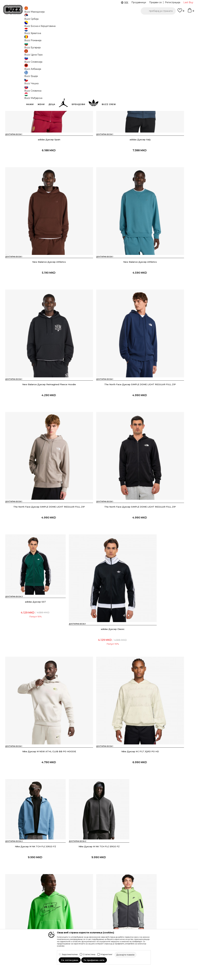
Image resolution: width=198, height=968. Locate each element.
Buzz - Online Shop (14, 25)
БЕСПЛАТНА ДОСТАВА (139, 20)
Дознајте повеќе (165, 41)
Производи (31, 25)
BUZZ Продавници (127, 909)
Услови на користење (92, 895)
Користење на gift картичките (90, 927)
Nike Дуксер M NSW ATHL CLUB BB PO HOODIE (99, 420)
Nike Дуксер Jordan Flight (99, 801)
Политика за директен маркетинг (93, 914)
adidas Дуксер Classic (35, 420)
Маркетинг (106, 954)
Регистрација (172, 2)
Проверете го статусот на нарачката (23, 901)
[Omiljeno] (180, 11)
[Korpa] (190, 11)
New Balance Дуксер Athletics (162, 135)
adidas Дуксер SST (162, 325)
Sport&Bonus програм (128, 913)
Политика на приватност (94, 908)
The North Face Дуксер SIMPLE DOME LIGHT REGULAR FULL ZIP (163, 232)
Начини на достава (55, 902)
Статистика (89, 954)
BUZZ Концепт (124, 895)
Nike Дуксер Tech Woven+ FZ (162, 611)
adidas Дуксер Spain (35, 135)
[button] (158, 11)
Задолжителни (70, 954)
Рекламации (52, 919)
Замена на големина (56, 915)
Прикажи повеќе (99, 839)
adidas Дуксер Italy (99, 135)
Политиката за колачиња (94, 920)
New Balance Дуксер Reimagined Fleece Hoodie (99, 230)
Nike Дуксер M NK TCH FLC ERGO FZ (35, 516)
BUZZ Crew (122, 904)
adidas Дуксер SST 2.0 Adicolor (99, 706)
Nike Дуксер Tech (35, 611)
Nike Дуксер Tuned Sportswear (99, 611)
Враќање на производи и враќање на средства (59, 909)
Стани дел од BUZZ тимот (131, 918)
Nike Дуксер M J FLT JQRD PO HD (162, 420)
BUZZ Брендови (125, 900)
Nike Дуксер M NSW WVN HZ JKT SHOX (35, 801)
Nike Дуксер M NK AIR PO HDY (163, 516)
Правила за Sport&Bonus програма (94, 902)
